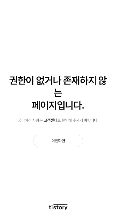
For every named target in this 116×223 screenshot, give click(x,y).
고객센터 (50, 120)
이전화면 (58, 140)
